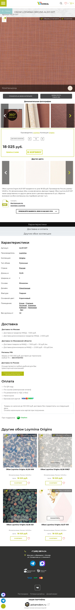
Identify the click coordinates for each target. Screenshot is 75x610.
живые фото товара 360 (56, 96)
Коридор (32, 306)
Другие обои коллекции (37, 234)
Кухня (21, 303)
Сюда (4, 116)
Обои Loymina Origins (20, 469)
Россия (22, 268)
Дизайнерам (51, 594)
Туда (70, 116)
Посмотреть (20, 463)
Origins (51, 133)
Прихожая (32, 308)
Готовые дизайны (37, 594)
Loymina (36, 133)
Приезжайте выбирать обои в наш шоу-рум (35, 211)
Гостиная (23, 306)
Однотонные (24, 288)
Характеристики (37, 224)
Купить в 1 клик (12, 152)
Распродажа (23, 594)
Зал (21, 310)
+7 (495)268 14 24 (3, 606)
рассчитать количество (17, 138)
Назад (7, 11)
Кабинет (23, 308)
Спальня (29, 303)
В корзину (34, 152)
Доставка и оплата (37, 229)
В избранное (29, 483)
